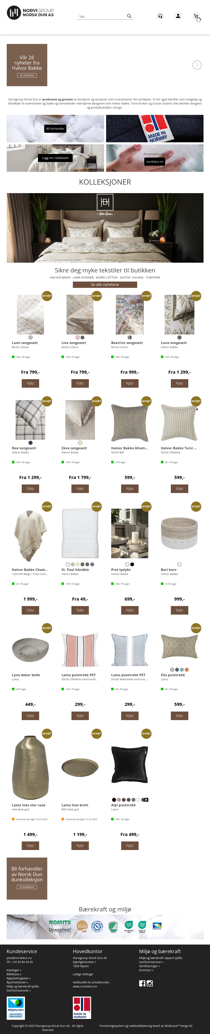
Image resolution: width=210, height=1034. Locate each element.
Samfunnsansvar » (19, 990)
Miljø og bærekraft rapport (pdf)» (161, 958)
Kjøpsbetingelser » (19, 978)
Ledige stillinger (83, 974)
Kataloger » (14, 970)
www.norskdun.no (85, 986)
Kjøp (30, 383)
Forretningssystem (112, 1026)
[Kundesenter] (160, 16)
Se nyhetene (27, 75)
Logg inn (178, 17)
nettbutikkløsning (140, 1026)
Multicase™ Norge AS (179, 1026)
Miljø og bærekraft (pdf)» (23, 986)
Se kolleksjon (26, 887)
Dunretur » (146, 970)
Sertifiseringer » (149, 966)
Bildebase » (14, 974)
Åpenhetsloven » (18, 982)
